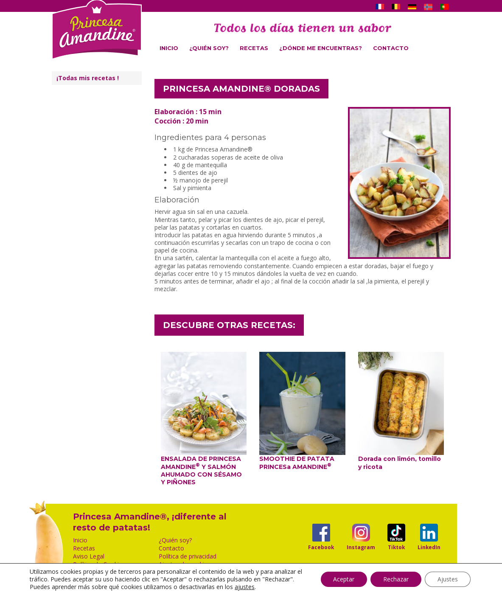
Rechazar (396, 579)
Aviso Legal (88, 556)
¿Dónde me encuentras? (320, 48)
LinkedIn (429, 547)
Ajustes (447, 579)
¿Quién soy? (209, 48)
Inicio (169, 48)
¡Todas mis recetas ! (87, 78)
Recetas (254, 48)
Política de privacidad (187, 556)
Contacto (391, 48)
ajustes (245, 587)
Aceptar (343, 579)
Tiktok (396, 547)
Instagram (361, 547)
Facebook (321, 547)
